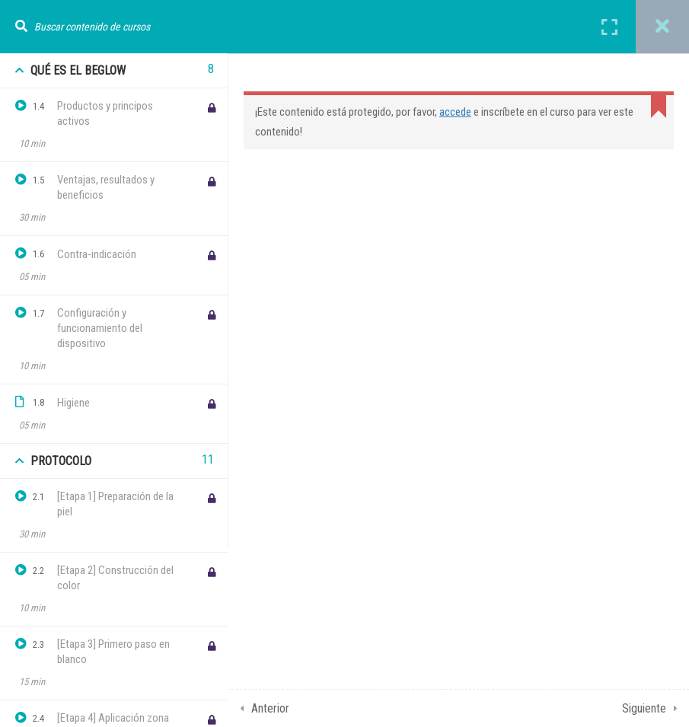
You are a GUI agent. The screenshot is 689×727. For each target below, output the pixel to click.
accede (455, 112)
